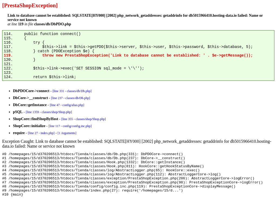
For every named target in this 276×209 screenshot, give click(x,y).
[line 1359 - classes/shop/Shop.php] (49, 112)
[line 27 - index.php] (41, 133)
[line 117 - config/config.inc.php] (70, 126)
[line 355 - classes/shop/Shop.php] (83, 119)
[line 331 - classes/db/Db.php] (72, 91)
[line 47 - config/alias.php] (67, 105)
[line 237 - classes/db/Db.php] (70, 98)
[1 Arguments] (67, 133)
